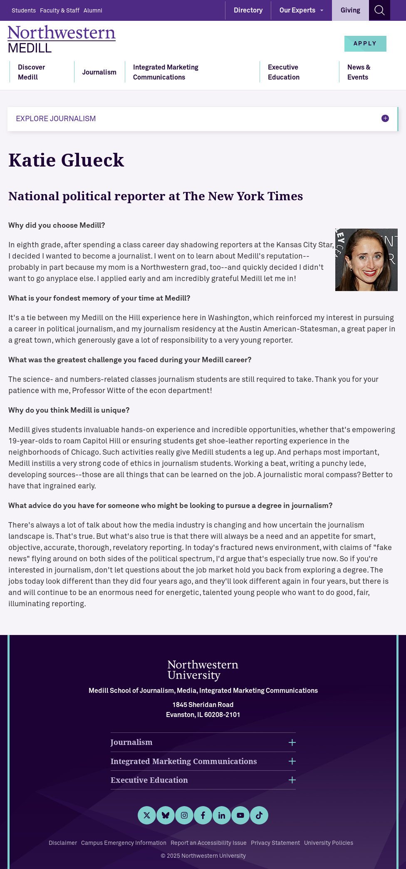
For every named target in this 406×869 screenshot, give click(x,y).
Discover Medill (31, 72)
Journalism (99, 72)
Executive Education (284, 72)
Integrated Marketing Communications (165, 72)
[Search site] (379, 10)
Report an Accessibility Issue (209, 843)
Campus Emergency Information (123, 843)
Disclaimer (63, 843)
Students (24, 11)
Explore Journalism (56, 119)
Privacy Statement (275, 843)
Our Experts (297, 10)
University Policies (328, 843)
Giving (350, 10)
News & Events (359, 72)
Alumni (93, 11)
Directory (248, 10)
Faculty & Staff (59, 11)
